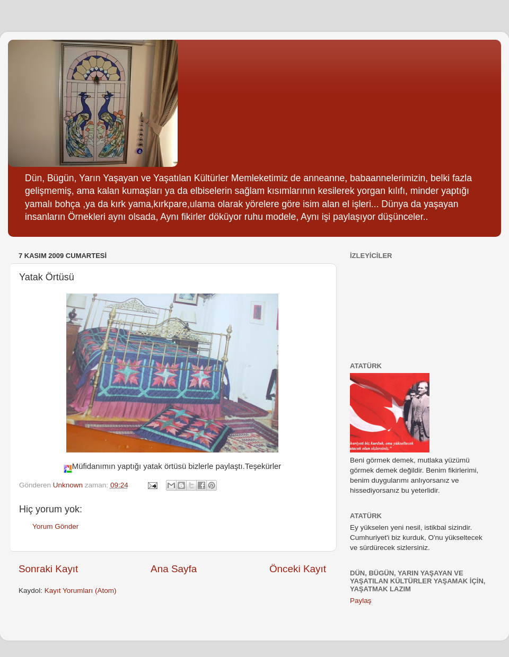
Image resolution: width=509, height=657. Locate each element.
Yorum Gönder (55, 526)
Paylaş (361, 601)
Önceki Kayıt (297, 568)
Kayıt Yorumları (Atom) (81, 590)
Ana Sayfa (174, 568)
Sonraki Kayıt (48, 568)
